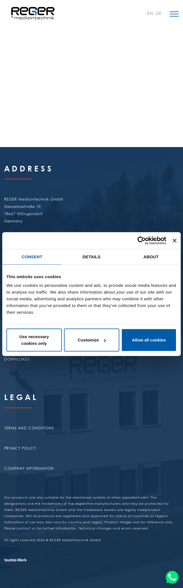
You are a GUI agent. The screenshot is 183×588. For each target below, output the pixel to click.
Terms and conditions (29, 428)
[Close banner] (175, 240)
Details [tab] (91, 256)
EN (149, 14)
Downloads (17, 359)
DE (158, 14)
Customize (92, 340)
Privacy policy (20, 448)
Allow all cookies (149, 340)
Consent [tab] (32, 256)
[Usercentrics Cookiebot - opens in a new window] (141, 240)
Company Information (29, 468)
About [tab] (151, 256)
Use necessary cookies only (34, 340)
